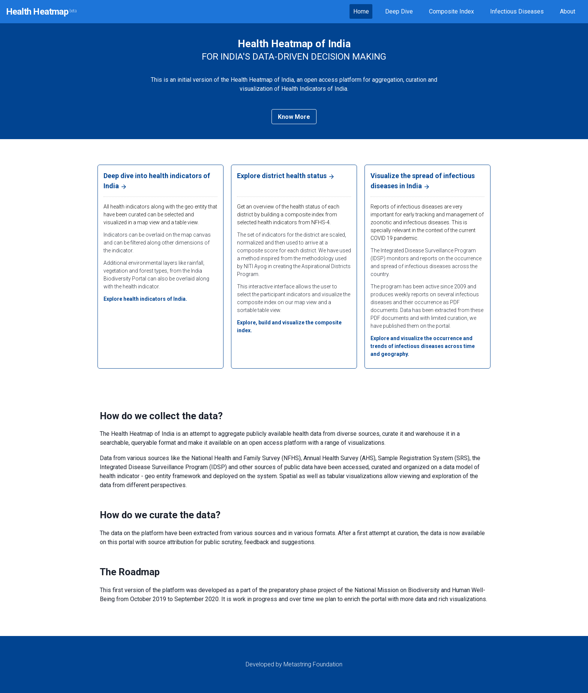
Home (361, 11)
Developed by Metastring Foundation (294, 664)
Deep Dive (399, 11)
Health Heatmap (41, 11)
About (567, 11)
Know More (294, 116)
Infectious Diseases (517, 11)
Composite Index (451, 11)
